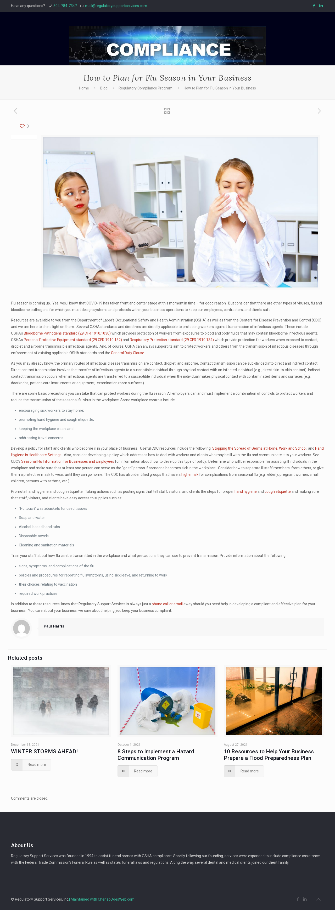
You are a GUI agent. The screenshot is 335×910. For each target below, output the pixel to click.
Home (84, 88)
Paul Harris (54, 626)
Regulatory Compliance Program (145, 88)
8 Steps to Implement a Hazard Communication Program (156, 754)
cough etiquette (278, 491)
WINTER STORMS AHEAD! (44, 751)
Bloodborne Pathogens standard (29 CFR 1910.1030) (67, 333)
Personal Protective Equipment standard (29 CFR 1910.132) (73, 340)
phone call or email (167, 604)
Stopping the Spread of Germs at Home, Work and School (259, 448)
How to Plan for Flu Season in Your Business (220, 88)
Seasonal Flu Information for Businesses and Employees (67, 461)
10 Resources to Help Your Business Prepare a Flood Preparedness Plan (269, 754)
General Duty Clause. (128, 353)
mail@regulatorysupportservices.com (116, 6)
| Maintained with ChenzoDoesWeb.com (102, 899)
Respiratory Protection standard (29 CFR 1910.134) (172, 340)
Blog (104, 88)
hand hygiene (245, 491)
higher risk (189, 474)
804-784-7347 (65, 6)
